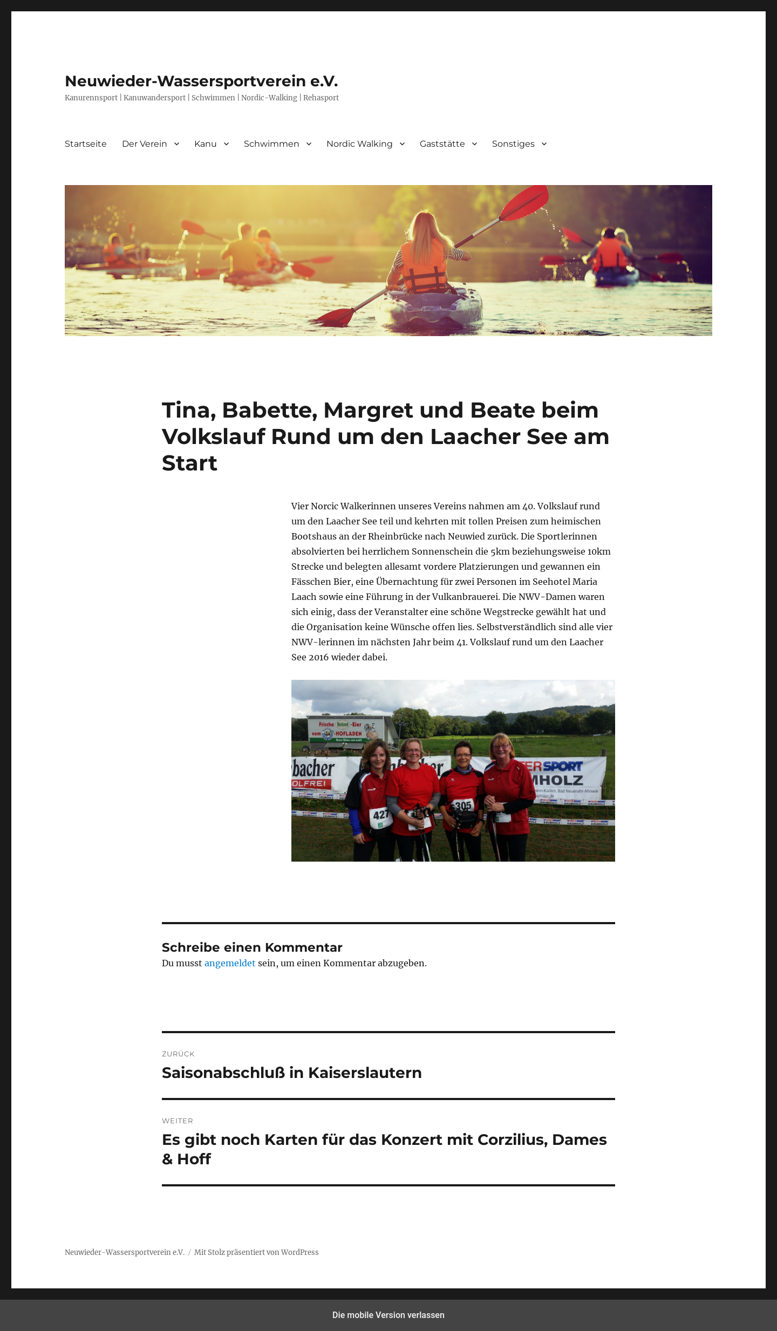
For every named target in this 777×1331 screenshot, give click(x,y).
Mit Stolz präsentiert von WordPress (256, 1252)
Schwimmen (271, 144)
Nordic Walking (359, 144)
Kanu (205, 144)
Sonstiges (513, 144)
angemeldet (230, 963)
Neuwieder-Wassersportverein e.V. (201, 81)
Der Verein (144, 144)
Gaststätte (442, 144)
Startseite (86, 144)
